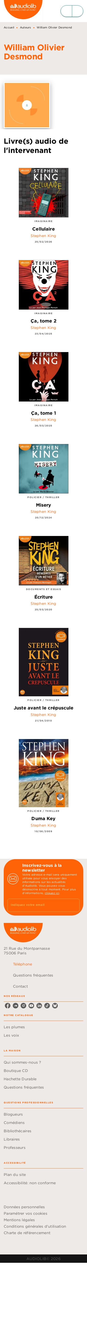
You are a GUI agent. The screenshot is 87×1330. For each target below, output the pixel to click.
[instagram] (23, 1006)
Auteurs (25, 27)
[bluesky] (55, 1006)
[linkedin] (39, 1006)
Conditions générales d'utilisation (35, 1226)
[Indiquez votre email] (37, 905)
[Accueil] (23, 11)
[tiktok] (47, 1006)
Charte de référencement (27, 1232)
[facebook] (8, 1006)
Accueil (9, 27)
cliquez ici (52, 893)
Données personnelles (24, 1207)
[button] (43, 1027)
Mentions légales (19, 1219)
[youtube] (31, 1006)
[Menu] (72, 11)
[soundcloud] (15, 1006)
